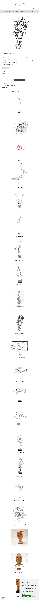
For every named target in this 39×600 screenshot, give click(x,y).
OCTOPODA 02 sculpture (19, 357)
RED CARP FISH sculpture (19, 114)
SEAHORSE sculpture (19, 476)
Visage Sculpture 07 (19, 309)
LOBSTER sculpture (19, 452)
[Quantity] (9, 80)
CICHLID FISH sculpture (19, 139)
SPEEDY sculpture (19, 548)
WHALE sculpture (19, 187)
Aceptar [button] (24, 596)
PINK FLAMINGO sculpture (19, 260)
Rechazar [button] (28, 596)
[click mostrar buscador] (30, 9)
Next (37, 33)
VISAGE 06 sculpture (19, 333)
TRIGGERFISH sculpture (19, 405)
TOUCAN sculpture (19, 236)
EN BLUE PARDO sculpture (19, 500)
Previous (2, 33)
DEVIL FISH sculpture (19, 428)
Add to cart (19, 80)
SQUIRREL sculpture (19, 381)
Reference (3, 87)
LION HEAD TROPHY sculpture (19, 524)
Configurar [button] (33, 596)
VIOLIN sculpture (19, 284)
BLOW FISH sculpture (19, 163)
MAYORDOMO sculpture (19, 572)
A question (5, 68)
